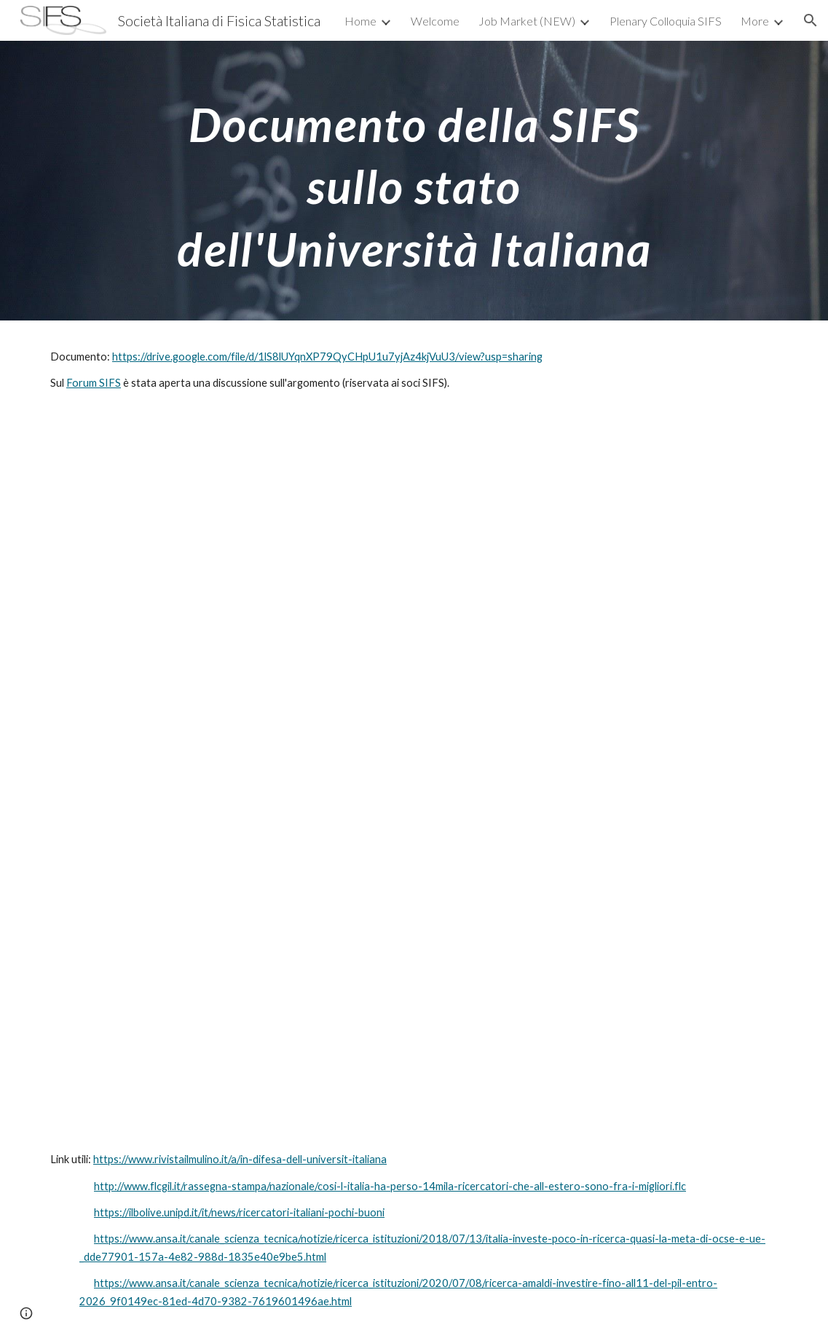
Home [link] (360, 21)
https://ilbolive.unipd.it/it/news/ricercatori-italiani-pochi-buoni (239, 1212)
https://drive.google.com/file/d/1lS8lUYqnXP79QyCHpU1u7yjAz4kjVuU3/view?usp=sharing (327, 356)
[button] (810, 20)
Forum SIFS (93, 383)
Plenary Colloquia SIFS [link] (666, 21)
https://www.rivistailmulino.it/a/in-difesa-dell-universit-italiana (240, 1159)
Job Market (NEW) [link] (526, 21)
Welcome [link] (435, 21)
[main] (414, 181)
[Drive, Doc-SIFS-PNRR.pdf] (414, 772)
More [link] (755, 21)
